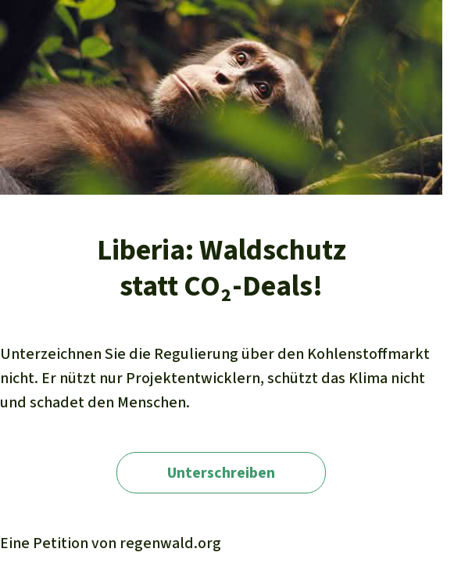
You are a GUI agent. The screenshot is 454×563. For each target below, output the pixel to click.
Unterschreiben (221, 472)
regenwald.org (170, 543)
